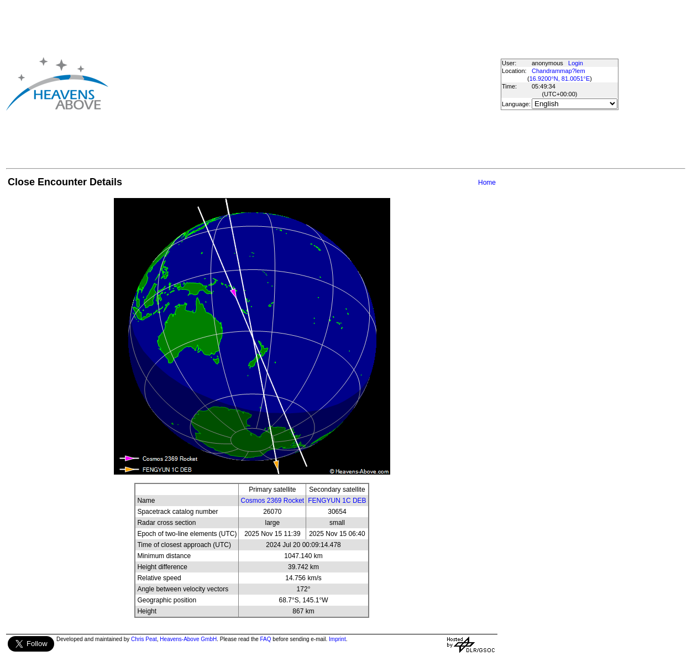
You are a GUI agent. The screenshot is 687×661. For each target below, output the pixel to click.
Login (575, 63)
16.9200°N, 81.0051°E (559, 78)
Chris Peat (144, 639)
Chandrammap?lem (558, 70)
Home (487, 182)
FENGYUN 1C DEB (337, 500)
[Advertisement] (294, 83)
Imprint (337, 639)
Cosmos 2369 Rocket (272, 500)
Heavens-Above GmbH (188, 639)
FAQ (265, 639)
